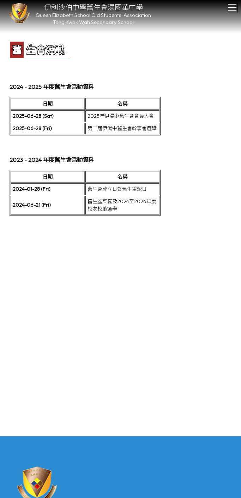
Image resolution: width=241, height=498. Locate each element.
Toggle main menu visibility (232, 5)
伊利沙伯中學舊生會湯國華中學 (93, 7)
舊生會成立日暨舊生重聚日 (117, 189)
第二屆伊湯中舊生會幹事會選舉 (122, 128)
